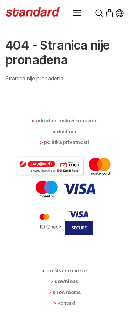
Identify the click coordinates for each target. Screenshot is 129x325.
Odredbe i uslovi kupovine (67, 120)
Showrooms (67, 292)
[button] (77, 13)
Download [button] (67, 281)
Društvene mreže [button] (66, 270)
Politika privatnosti (66, 142)
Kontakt (66, 303)
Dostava (66, 131)
